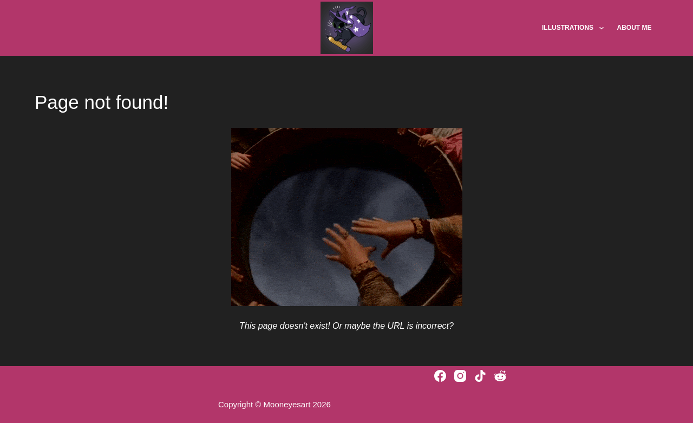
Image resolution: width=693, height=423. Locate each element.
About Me (634, 27)
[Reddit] (500, 376)
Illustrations (575, 28)
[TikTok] (480, 376)
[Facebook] (440, 376)
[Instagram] (460, 376)
